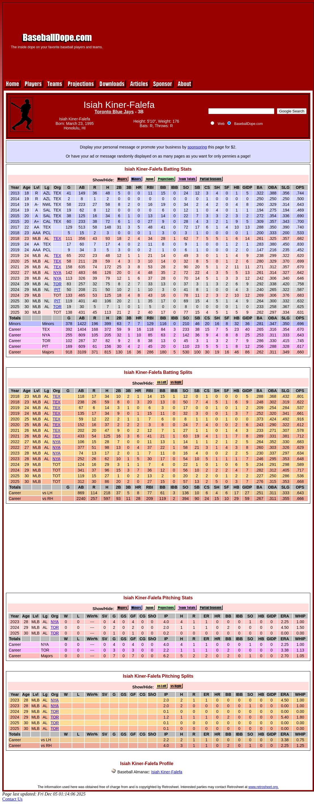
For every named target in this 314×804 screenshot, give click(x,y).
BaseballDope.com (248, 124)
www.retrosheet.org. (264, 787)
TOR (57, 284)
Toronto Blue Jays (114, 111)
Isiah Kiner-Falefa (166, 772)
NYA (57, 272)
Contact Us (12, 799)
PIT (57, 289)
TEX (57, 238)
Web (221, 124)
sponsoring (197, 147)
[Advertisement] (211, 40)
